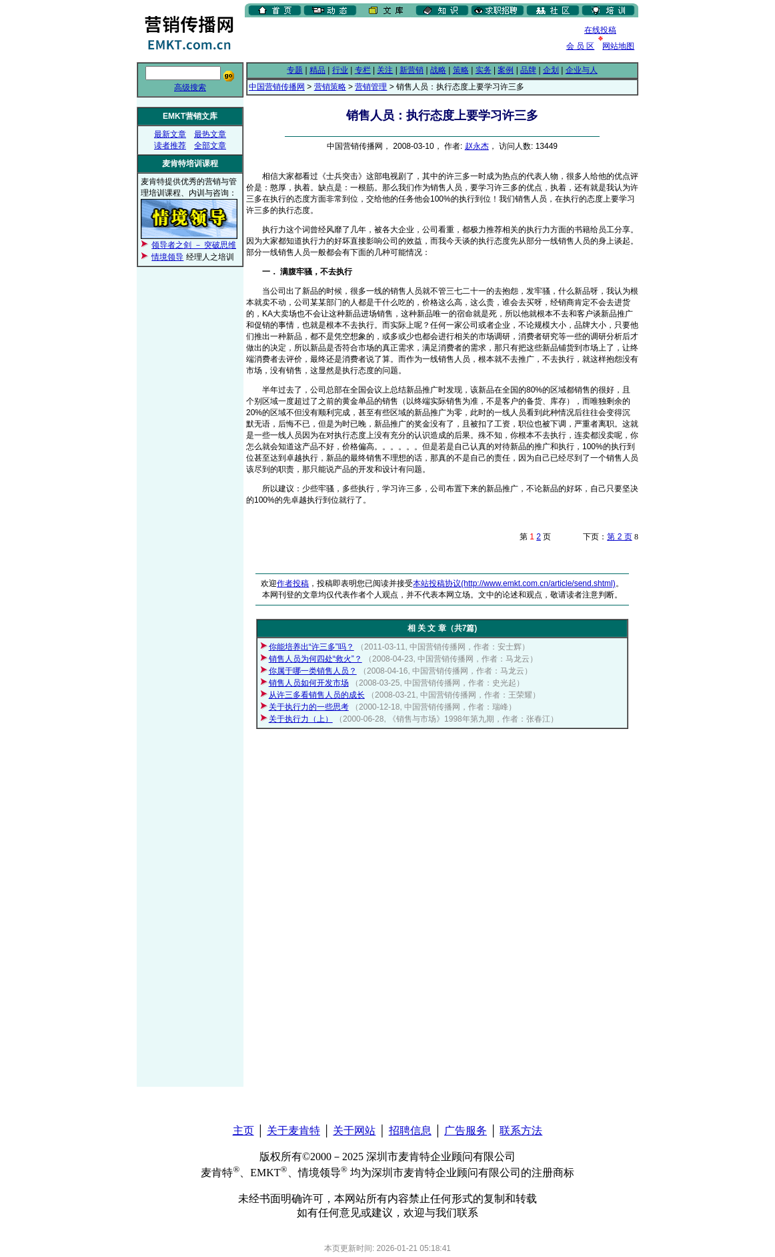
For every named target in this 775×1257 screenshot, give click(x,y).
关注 (385, 70)
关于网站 (354, 1130)
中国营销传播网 (277, 86)
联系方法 (521, 1130)
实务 (484, 70)
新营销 (412, 70)
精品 (317, 70)
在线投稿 (600, 30)
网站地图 (618, 46)
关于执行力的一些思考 (309, 707)
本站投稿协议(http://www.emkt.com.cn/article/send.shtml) (514, 583)
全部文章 (210, 145)
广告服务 (465, 1130)
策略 (461, 70)
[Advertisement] (401, 39)
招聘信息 (410, 1130)
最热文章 (210, 134)
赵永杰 (477, 146)
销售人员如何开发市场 (309, 683)
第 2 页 (619, 536)
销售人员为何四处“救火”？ (315, 659)
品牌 (528, 70)
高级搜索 (190, 87)
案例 (506, 70)
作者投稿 (293, 583)
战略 (438, 70)
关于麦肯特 (293, 1130)
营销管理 (371, 86)
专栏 (363, 70)
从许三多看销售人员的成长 (317, 695)
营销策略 (330, 86)
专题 (295, 70)
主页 (243, 1130)
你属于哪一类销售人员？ (313, 671)
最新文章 (170, 134)
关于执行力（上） (301, 719)
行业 (340, 70)
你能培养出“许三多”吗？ (311, 647)
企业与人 (582, 70)
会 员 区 (580, 46)
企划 (551, 70)
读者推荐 (170, 145)
